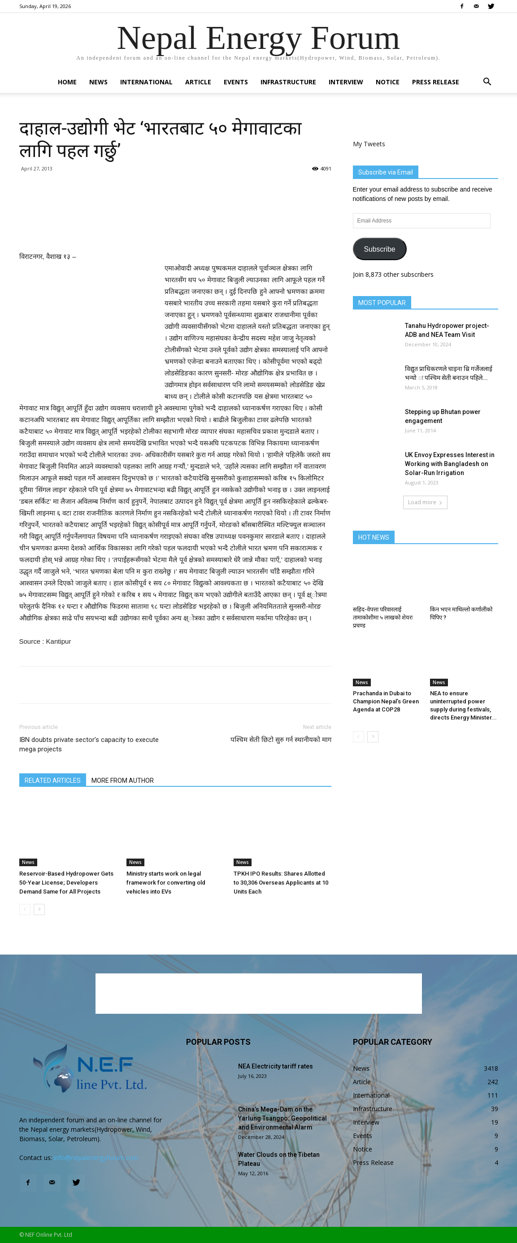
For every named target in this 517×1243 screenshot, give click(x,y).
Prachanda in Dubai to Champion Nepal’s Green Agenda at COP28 (386, 701)
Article (198, 82)
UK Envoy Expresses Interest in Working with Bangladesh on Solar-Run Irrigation (450, 463)
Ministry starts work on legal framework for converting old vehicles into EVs (165, 882)
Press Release (435, 82)
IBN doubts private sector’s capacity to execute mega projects (89, 744)
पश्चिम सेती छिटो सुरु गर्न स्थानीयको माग (280, 740)
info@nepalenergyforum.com (96, 1157)
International (146, 82)
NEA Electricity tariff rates (275, 1066)
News (98, 82)
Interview (346, 82)
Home (67, 82)
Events (236, 82)
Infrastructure (288, 82)
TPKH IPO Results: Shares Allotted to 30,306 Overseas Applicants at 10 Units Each (281, 882)
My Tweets (369, 144)
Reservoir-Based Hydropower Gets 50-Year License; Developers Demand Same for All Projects (66, 882)
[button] (487, 83)
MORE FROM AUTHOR (122, 780)
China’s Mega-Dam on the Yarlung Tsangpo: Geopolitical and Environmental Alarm (282, 1118)
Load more (425, 502)
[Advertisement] (175, 227)
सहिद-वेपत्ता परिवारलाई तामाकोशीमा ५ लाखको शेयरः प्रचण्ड (383, 617)
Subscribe (379, 249)
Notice (388, 82)
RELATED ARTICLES (53, 780)
